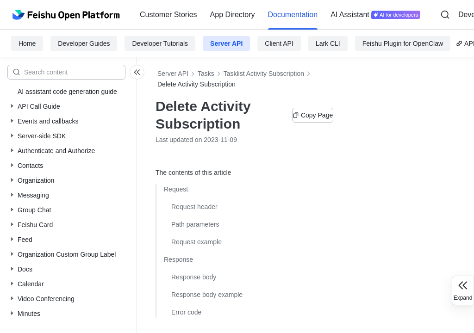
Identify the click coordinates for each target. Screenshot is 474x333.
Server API (226, 43)
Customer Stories (168, 14)
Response (178, 259)
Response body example (207, 294)
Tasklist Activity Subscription (264, 73)
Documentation (293, 14)
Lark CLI (328, 43)
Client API (279, 43)
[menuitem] (168, 15)
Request (176, 189)
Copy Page (313, 115)
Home (27, 43)
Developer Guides (84, 43)
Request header (194, 206)
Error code (186, 312)
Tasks (206, 73)
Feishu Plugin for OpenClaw (402, 43)
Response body (193, 277)
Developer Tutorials (160, 43)
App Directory (232, 14)
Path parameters (195, 224)
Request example (196, 242)
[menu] (280, 15)
